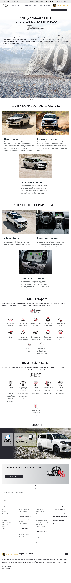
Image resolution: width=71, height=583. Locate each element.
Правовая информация (7, 566)
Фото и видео (36, 9)
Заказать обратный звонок (62, 1)
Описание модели (24, 9)
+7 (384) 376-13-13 (48, 1)
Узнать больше (13, 476)
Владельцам (15, 1)
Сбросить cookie (5, 570)
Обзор (4, 9)
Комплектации (13, 9)
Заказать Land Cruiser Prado (59, 10)
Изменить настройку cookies (7, 568)
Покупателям (6, 1)
